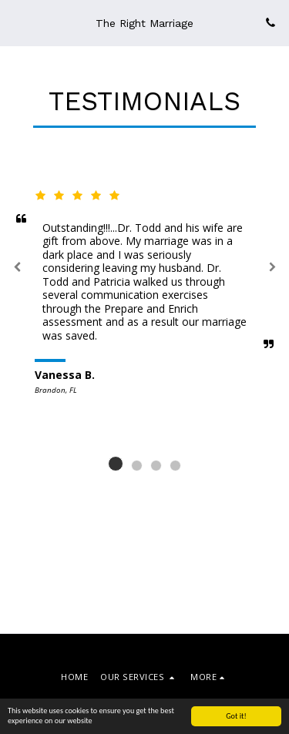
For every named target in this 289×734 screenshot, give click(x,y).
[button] (17, 22)
